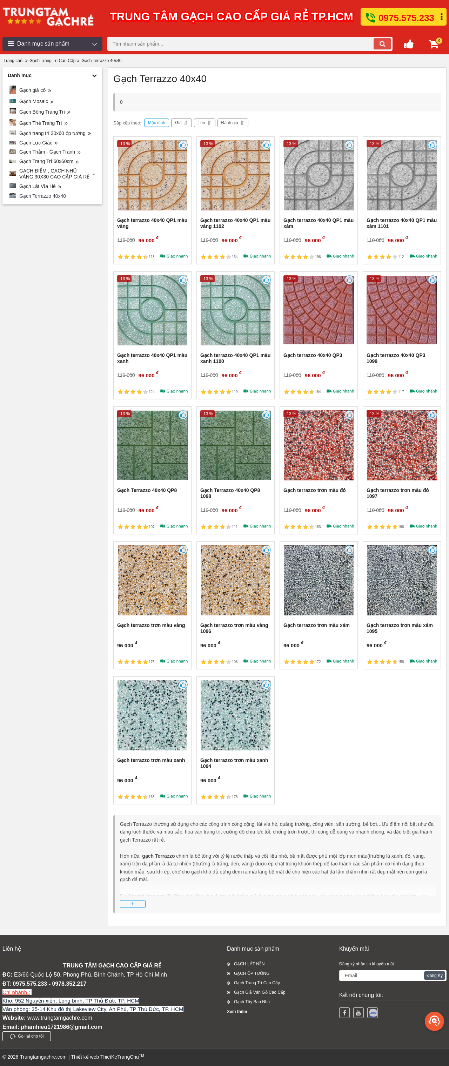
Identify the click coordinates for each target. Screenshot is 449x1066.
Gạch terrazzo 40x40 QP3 (312, 355)
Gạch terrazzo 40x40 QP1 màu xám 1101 (402, 223)
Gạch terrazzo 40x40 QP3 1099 (396, 358)
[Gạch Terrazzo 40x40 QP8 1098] (235, 445)
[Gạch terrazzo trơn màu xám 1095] (402, 580)
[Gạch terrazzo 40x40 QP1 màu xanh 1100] (235, 310)
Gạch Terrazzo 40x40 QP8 (147, 490)
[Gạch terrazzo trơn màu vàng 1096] (235, 580)
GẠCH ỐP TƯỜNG (251, 973)
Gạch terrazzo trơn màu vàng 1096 (234, 628)
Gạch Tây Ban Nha (252, 1001)
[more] (434, 1021)
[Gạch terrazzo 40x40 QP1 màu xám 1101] (402, 175)
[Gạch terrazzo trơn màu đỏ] (318, 445)
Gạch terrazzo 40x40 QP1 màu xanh (152, 358)
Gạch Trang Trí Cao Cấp (257, 982)
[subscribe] (393, 975)
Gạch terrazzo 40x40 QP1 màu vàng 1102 (235, 223)
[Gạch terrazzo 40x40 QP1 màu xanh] (152, 310)
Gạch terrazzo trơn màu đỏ (314, 490)
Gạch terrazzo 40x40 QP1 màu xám (318, 223)
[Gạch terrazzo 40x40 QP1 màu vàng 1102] (235, 175)
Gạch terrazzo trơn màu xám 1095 (400, 628)
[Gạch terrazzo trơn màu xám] (318, 580)
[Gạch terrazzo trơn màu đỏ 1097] (402, 445)
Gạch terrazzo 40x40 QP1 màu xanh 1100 (235, 358)
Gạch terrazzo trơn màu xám (316, 625)
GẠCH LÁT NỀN (249, 964)
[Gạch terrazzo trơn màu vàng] (152, 580)
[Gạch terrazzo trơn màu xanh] (152, 715)
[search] (250, 44)
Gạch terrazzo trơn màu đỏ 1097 (398, 493)
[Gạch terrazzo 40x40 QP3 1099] (402, 310)
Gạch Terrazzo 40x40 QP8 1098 (230, 493)
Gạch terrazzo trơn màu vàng (151, 625)
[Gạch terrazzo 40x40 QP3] (318, 310)
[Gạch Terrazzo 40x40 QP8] (152, 445)
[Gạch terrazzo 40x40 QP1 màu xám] (318, 175)
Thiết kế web (85, 1057)
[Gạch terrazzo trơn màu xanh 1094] (235, 715)
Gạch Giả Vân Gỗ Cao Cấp (260, 992)
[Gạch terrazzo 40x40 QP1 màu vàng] (152, 175)
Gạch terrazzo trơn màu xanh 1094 (234, 763)
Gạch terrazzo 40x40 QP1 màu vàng (152, 223)
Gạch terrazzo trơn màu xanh (151, 760)
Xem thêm (237, 1011)
